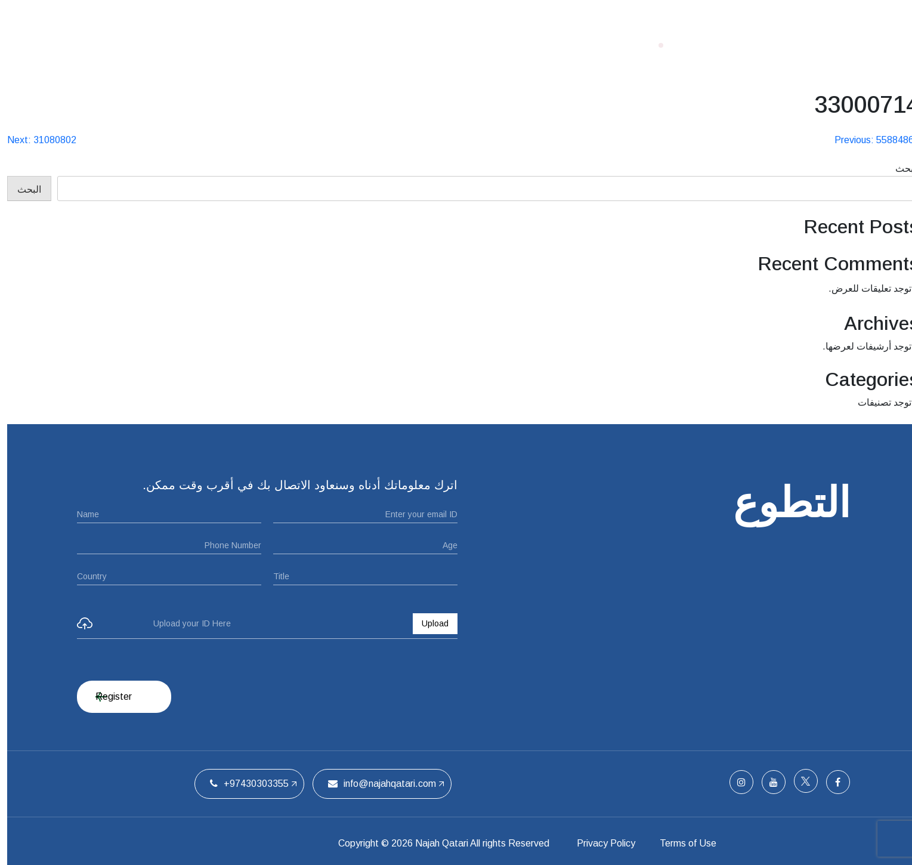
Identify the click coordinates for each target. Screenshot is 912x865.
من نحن (446, 45)
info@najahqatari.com (375, 783)
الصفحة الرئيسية (521, 45)
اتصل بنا (255, 45)
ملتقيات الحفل (375, 45)
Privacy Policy (603, 843)
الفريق (308, 45)
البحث (900, 168)
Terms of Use (692, 843)
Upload (428, 623)
